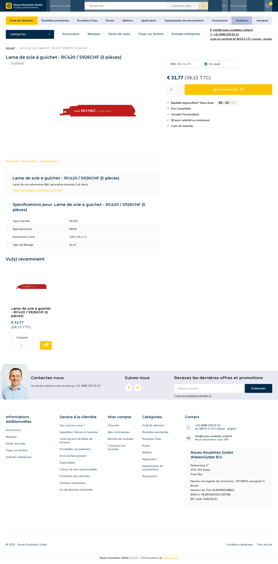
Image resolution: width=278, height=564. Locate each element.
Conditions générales (239, 547)
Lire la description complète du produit (37, 193)
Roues (110, 23)
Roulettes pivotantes (55, 23)
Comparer (19, 340)
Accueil (10, 51)
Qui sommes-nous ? (72, 428)
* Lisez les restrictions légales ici (192, 398)
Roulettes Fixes (87, 23)
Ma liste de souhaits (120, 441)
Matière (128, 23)
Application (148, 23)
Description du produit (21, 164)
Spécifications (49, 164)
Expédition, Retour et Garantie (79, 435)
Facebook (128, 389)
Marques (94, 37)
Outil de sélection (21, 23)
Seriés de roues (120, 37)
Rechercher (203, 6)
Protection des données (75, 479)
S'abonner (258, 391)
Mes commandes (119, 435)
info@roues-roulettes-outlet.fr (213, 439)
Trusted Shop (170, 560)
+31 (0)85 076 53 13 (207, 428)
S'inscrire (113, 428)
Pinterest (137, 389)
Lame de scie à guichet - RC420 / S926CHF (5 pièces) (31, 315)
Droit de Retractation (73, 458)
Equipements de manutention (184, 23)
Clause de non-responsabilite (78, 472)
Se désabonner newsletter (76, 492)
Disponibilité (67, 465)
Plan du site (264, 547)
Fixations (242, 23)
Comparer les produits (116, 450)
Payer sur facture (152, 37)
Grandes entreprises (188, 37)
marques (262, 23)
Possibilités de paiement (75, 452)
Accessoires (219, 23)
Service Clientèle (60, 5)
